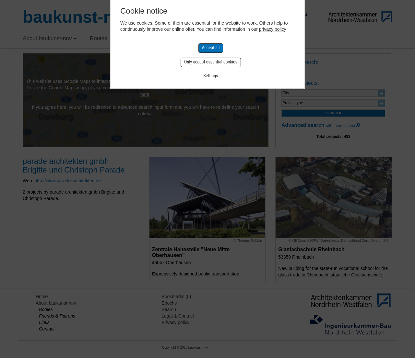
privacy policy (272, 29)
